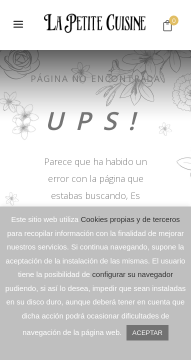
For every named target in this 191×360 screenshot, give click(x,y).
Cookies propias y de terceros (130, 219)
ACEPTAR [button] (147, 332)
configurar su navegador (132, 274)
